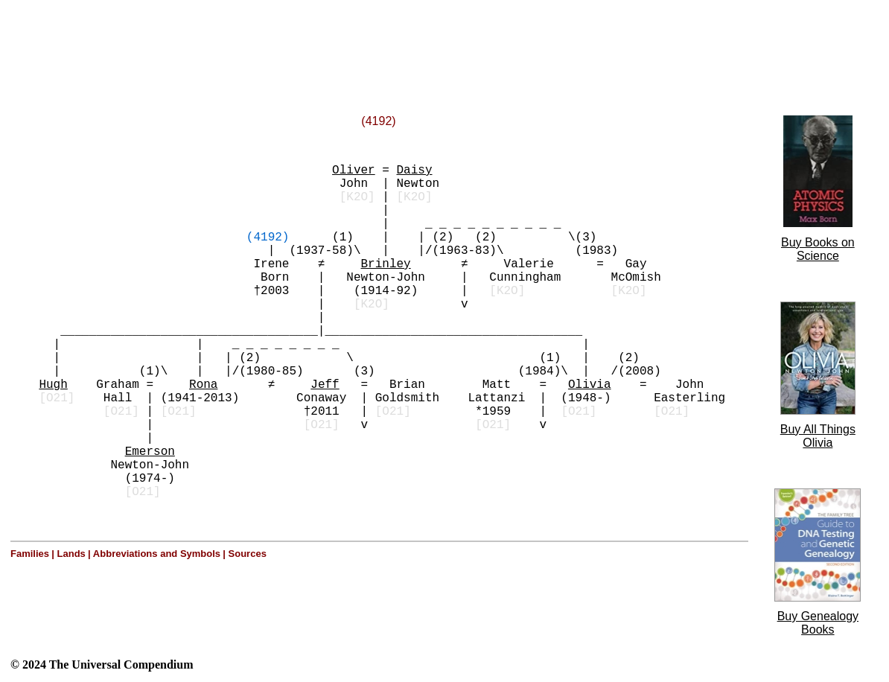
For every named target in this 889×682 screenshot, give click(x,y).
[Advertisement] (192, 39)
